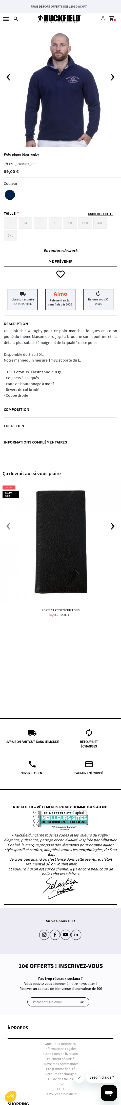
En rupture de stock (60, 250)
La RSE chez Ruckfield (61, 1094)
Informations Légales (60, 1048)
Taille (10, 213)
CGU (60, 1089)
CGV (60, 1084)
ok (82, 1002)
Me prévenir (60, 261)
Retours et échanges (60, 1074)
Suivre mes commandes (60, 1064)
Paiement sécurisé (60, 1058)
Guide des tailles (60, 1079)
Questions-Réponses (60, 1043)
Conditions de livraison (60, 1053)
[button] (60, 1032)
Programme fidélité (60, 1069)
